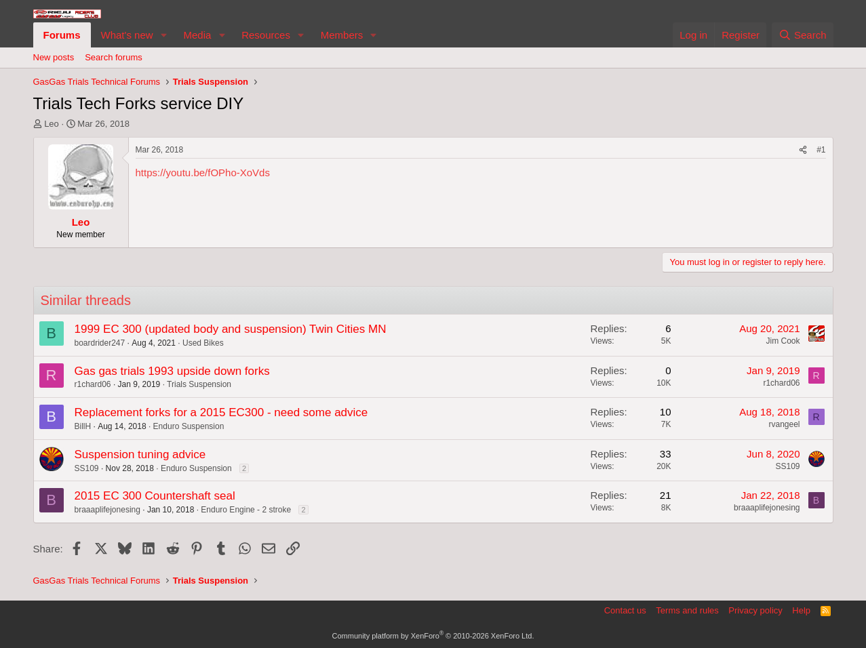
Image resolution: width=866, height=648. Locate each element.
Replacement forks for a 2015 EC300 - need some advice (221, 412)
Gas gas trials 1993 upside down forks (172, 371)
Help (801, 610)
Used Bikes (203, 343)
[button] (163, 34)
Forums (62, 35)
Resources (265, 35)
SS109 (87, 468)
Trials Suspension (199, 384)
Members (342, 35)
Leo (51, 124)
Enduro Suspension (188, 426)
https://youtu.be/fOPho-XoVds (203, 172)
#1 (820, 150)
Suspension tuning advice (140, 454)
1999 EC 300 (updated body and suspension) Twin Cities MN (231, 329)
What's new (127, 35)
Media (197, 35)
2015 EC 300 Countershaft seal (155, 495)
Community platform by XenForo (433, 636)
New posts (54, 57)
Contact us (625, 610)
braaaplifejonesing (107, 509)
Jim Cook (783, 341)
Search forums (113, 57)
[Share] (803, 150)
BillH (83, 426)
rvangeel (784, 424)
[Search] (802, 34)
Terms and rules (687, 610)
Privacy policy (755, 610)
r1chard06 (93, 384)
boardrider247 (100, 343)
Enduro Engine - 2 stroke (246, 509)
